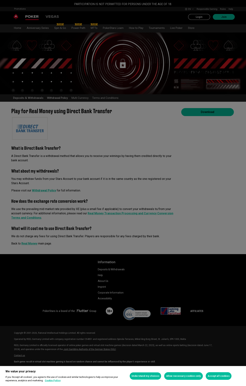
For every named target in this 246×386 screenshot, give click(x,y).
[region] (123, 376)
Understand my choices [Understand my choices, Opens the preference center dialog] (145, 376)
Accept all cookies (218, 376)
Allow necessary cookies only (183, 376)
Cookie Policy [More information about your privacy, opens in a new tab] (53, 380)
